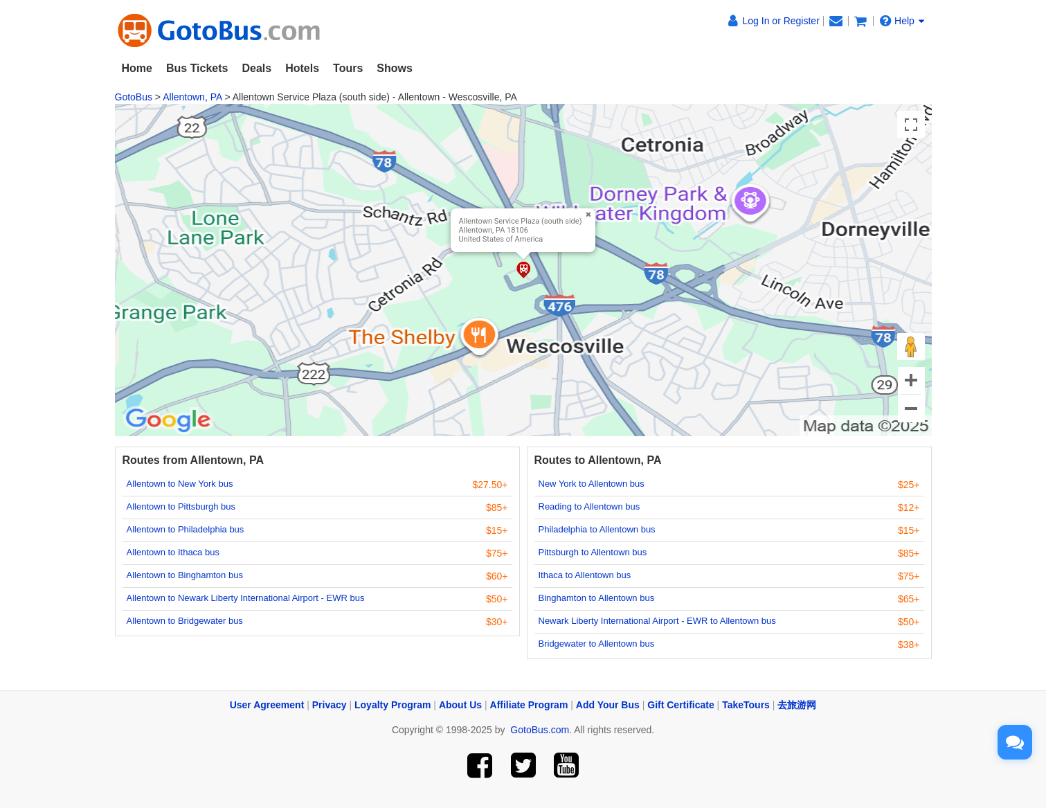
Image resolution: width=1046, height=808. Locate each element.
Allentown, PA (192, 96)
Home (137, 68)
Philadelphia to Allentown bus (597, 529)
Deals (256, 68)
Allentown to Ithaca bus (173, 552)
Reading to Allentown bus (589, 506)
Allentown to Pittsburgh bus (181, 506)
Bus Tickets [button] (197, 68)
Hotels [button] (302, 68)
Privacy (329, 704)
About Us (460, 704)
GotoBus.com (539, 729)
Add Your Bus (608, 704)
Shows (395, 68)
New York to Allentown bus (591, 483)
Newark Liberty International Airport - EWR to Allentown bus (657, 621)
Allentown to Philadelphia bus (185, 529)
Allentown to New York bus (180, 483)
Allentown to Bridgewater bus (185, 621)
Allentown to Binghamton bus (185, 575)
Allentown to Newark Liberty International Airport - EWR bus (246, 598)
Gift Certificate (680, 704)
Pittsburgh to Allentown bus (593, 552)
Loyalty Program (392, 704)
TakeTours (746, 704)
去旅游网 (796, 704)
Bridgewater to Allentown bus (597, 643)
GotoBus (133, 96)
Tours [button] (348, 68)
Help (902, 20)
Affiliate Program (529, 704)
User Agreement (267, 704)
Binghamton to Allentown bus (597, 598)
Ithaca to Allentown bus (585, 575)
